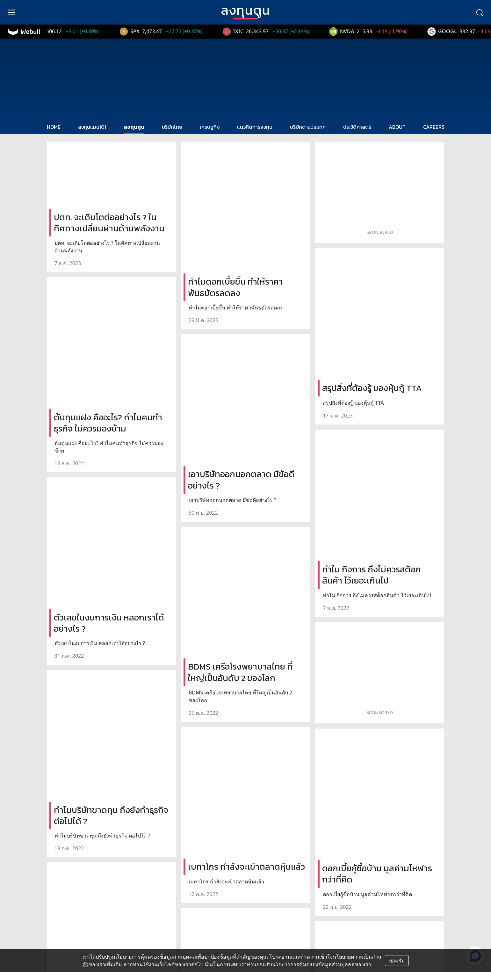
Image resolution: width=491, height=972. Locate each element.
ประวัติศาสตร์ (357, 127)
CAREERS (433, 127)
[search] (479, 12)
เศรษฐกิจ (210, 127)
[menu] (11, 12)
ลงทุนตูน (134, 127)
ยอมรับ (397, 960)
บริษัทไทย (172, 127)
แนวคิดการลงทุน (254, 127)
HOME (54, 127)
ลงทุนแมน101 (92, 127)
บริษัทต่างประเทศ (308, 127)
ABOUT (397, 127)
